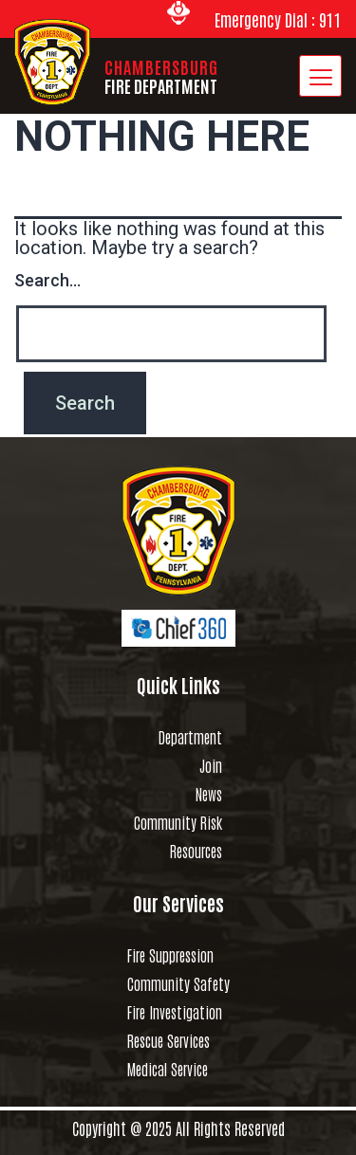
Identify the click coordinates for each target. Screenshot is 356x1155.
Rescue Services (168, 1040)
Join (210, 765)
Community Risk (178, 822)
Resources (196, 850)
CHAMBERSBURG (161, 76)
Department (190, 736)
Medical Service (167, 1068)
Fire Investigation (174, 1011)
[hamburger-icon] (320, 76)
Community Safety (178, 983)
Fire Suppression (170, 954)
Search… (47, 280)
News (209, 793)
